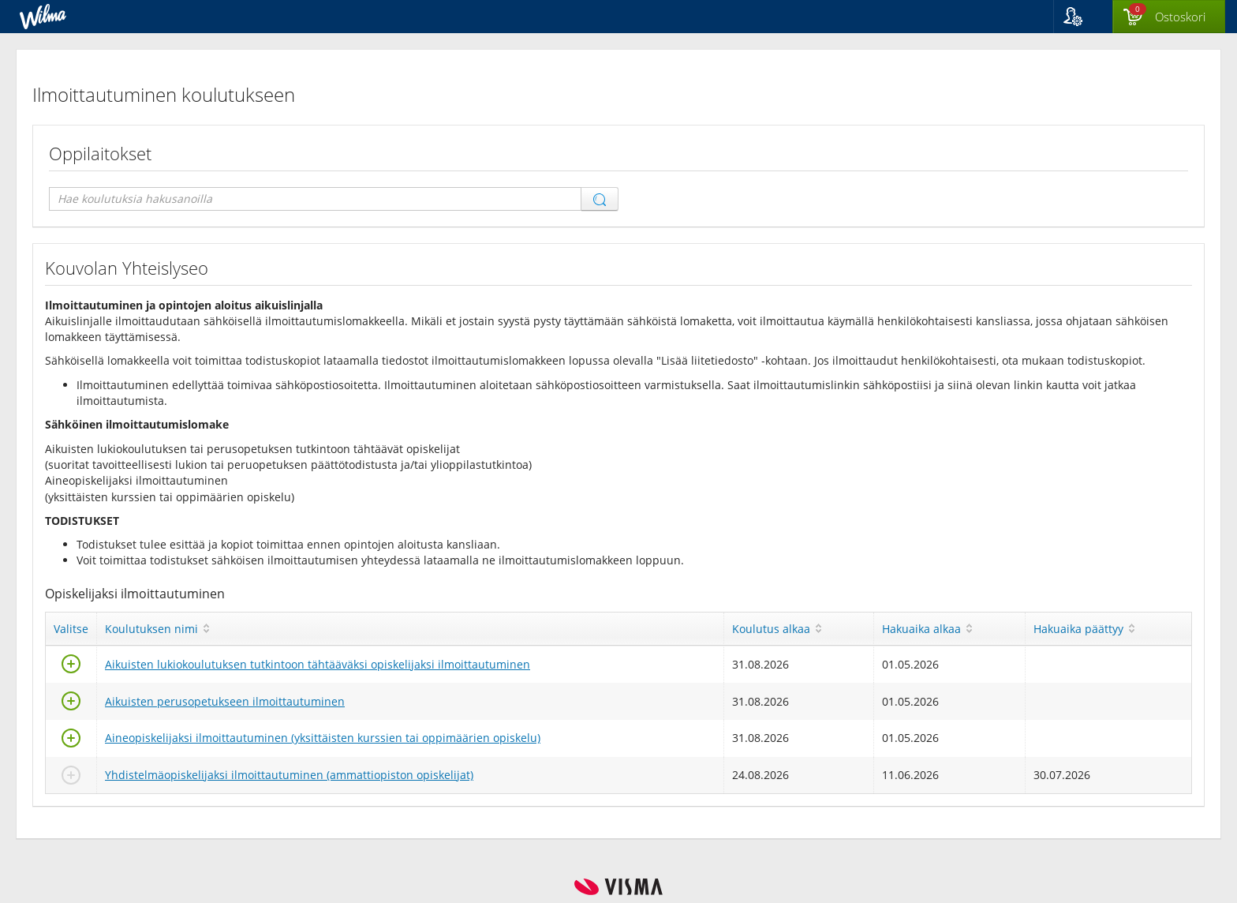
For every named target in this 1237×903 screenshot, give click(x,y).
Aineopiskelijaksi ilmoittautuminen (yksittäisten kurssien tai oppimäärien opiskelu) (322, 737)
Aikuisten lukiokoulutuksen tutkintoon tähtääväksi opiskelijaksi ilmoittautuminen (317, 664)
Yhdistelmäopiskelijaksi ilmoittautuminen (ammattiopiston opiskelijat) (289, 774)
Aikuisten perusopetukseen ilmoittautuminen (225, 701)
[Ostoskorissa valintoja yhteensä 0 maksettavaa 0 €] (1168, 17)
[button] (1082, 16)
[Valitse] (71, 668)
